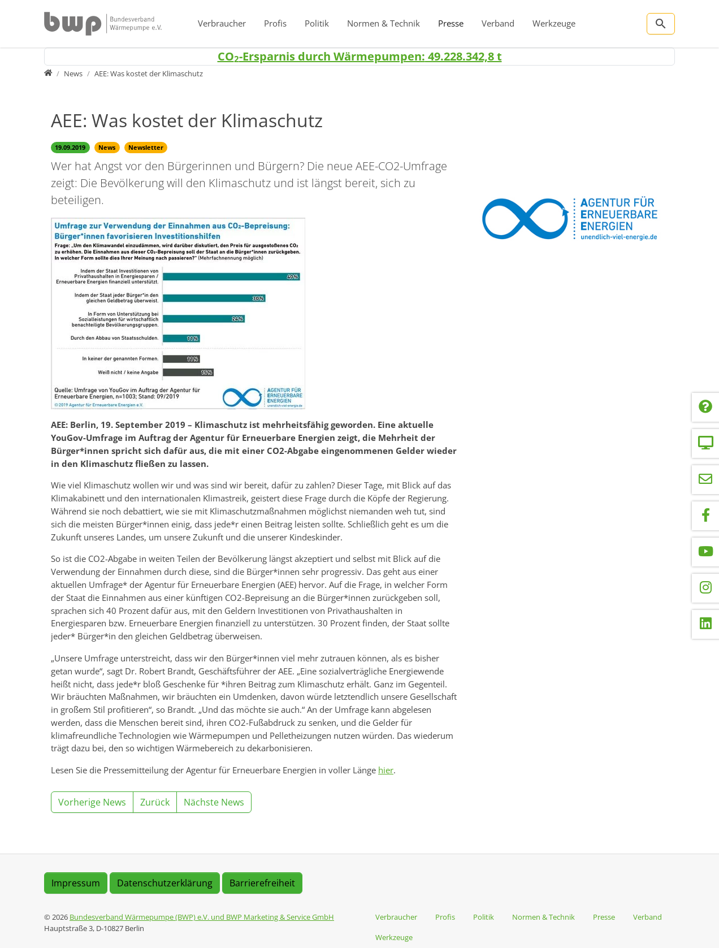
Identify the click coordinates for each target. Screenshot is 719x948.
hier (385, 770)
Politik (317, 23)
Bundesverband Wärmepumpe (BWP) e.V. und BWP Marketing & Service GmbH (202, 917)
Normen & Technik (383, 23)
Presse (451, 23)
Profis (275, 23)
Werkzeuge (553, 23)
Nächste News (214, 802)
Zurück (155, 802)
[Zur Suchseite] (661, 23)
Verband (498, 23)
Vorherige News (92, 802)
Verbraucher (222, 23)
